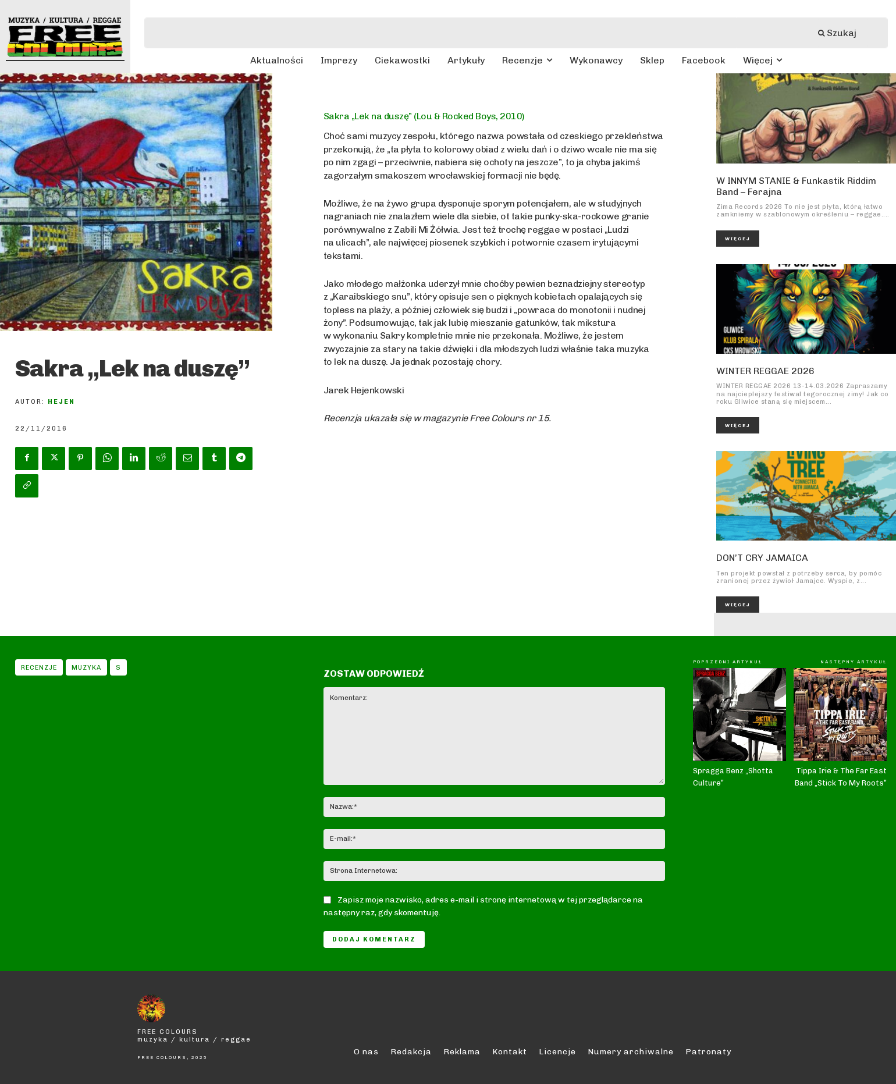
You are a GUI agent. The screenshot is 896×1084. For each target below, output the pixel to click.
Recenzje (39, 667)
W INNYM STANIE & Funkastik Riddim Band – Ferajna (796, 186)
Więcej (738, 238)
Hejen (61, 402)
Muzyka (86, 667)
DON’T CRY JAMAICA (762, 557)
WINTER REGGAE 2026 (765, 370)
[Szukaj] (843, 33)
